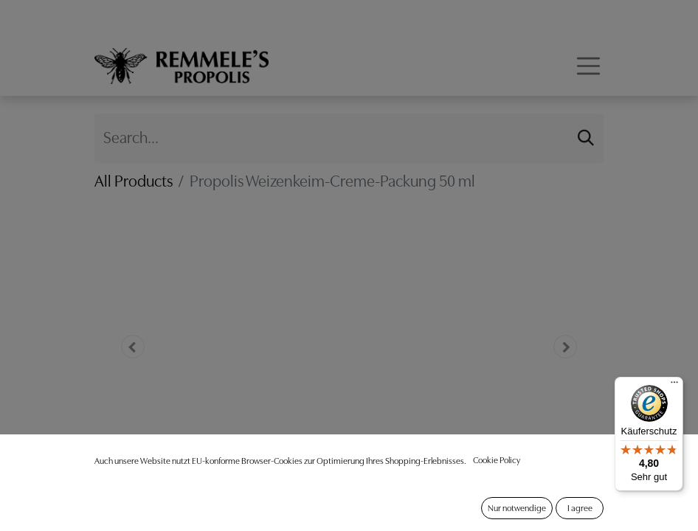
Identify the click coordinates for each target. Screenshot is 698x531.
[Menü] (674, 386)
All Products (133, 181)
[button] (132, 346)
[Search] (586, 138)
